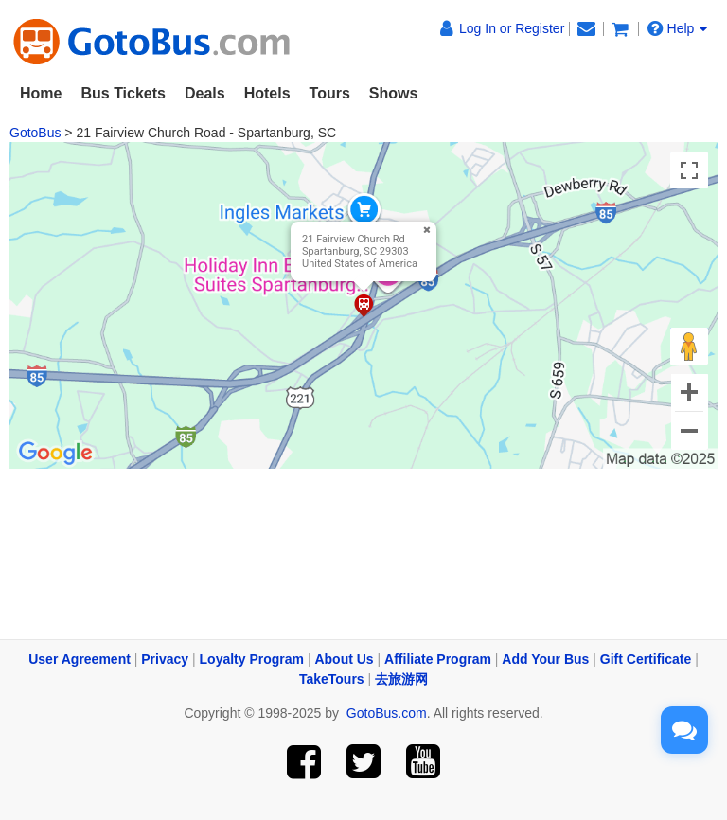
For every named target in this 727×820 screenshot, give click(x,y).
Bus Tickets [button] (123, 93)
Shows (393, 93)
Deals (205, 93)
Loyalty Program (252, 659)
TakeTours (331, 678)
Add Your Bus (545, 659)
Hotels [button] (267, 93)
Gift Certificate (645, 659)
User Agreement (79, 659)
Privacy (164, 659)
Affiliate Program (437, 659)
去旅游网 (401, 678)
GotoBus (35, 132)
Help (678, 28)
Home (41, 93)
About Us (343, 659)
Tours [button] (330, 93)
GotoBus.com (386, 713)
